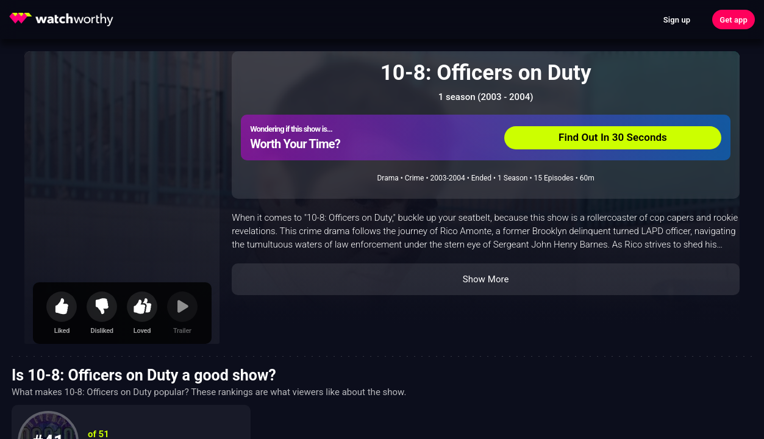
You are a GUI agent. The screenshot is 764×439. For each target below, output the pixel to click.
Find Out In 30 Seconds (613, 137)
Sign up (676, 19)
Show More (486, 279)
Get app (733, 19)
